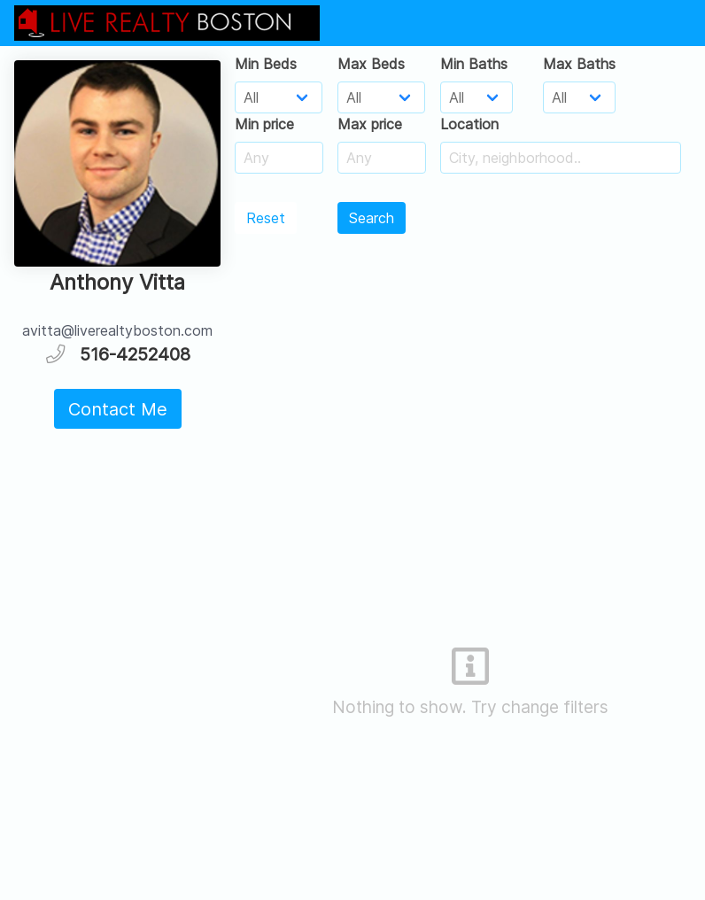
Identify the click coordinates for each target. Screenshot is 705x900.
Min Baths (473, 64)
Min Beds (266, 64)
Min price (264, 124)
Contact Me (117, 409)
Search (371, 218)
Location (469, 124)
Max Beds (371, 64)
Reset (265, 218)
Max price (369, 124)
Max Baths (579, 64)
